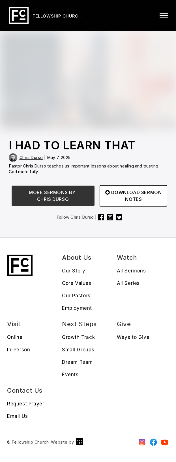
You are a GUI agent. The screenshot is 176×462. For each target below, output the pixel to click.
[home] (44, 15)
